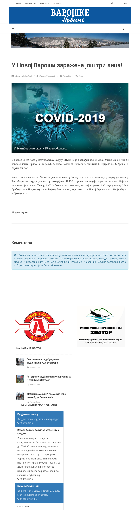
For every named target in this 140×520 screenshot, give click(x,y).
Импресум (30, 3)
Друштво (67, 76)
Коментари (35, 367)
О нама (17, 3)
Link (79, 76)
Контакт (44, 3)
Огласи (57, 3)
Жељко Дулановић (45, 76)
